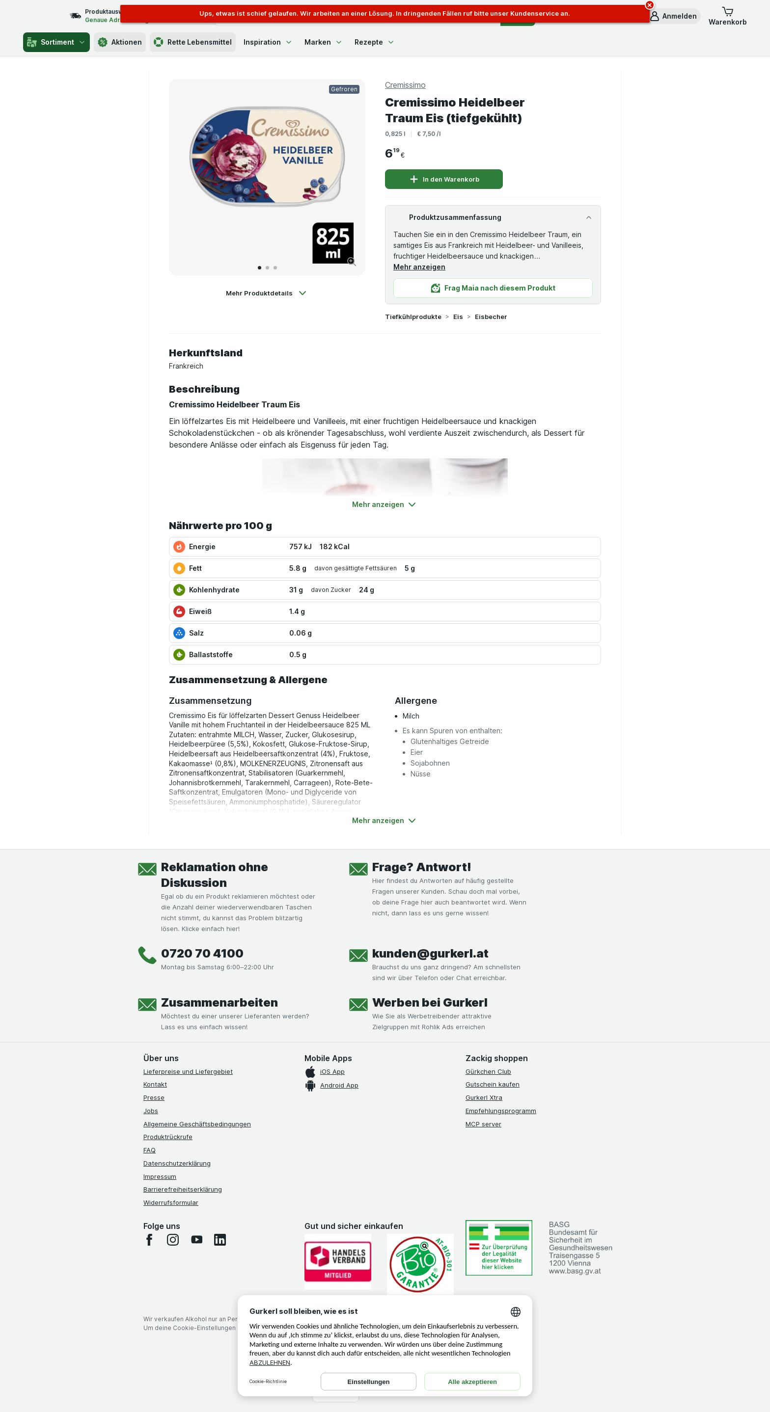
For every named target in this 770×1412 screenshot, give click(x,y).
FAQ (149, 1150)
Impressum (159, 1176)
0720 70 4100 (202, 953)
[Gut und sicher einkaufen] (420, 1264)
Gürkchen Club (488, 1071)
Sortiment (56, 42)
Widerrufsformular (170, 1202)
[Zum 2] (267, 267)
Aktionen (120, 42)
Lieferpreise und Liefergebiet (188, 1071)
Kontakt (155, 1084)
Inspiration (268, 42)
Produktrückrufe (167, 1137)
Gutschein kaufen (493, 1084)
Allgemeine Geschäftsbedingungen (197, 1124)
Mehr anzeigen (419, 267)
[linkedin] (220, 1240)
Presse (154, 1097)
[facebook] (149, 1240)
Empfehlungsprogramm (501, 1111)
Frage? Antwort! (421, 867)
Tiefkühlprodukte (413, 316)
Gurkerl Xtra (484, 1097)
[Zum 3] (275, 267)
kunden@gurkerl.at (430, 953)
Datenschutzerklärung (177, 1163)
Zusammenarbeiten (219, 1002)
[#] (499, 1248)
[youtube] (196, 1240)
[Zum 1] (259, 267)
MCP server (483, 1124)
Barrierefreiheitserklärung (182, 1189)
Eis (458, 316)
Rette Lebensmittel (193, 42)
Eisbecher (491, 316)
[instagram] (173, 1240)
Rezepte (375, 42)
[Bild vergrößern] (351, 261)
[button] (673, 16)
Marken (323, 42)
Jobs (150, 1111)
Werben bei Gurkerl (430, 1002)
